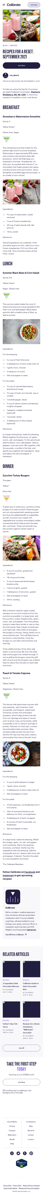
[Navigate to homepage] (14, 4)
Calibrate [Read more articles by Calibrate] (9, 989)
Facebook (29, 872)
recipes (13, 45)
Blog (5, 45)
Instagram (8, 875)
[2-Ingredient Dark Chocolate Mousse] (11, 969)
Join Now (34, 5)
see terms (31, 930)
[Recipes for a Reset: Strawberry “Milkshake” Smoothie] (31, 1009)
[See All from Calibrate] (16, 934)
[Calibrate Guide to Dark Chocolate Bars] (31, 969)
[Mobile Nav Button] (4, 5)
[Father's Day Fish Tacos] (11, 1009)
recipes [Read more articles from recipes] (6, 980)
